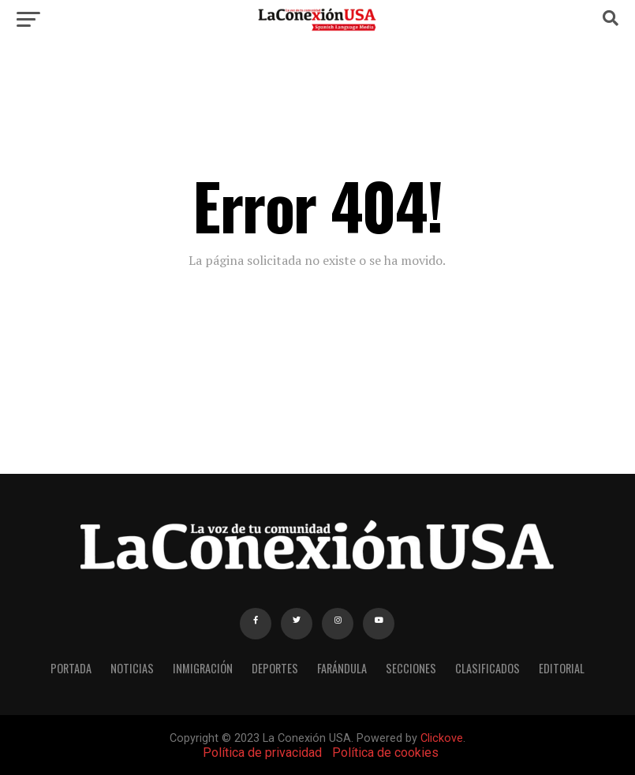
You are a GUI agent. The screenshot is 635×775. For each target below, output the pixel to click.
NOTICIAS (132, 668)
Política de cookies (385, 752)
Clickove (441, 738)
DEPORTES (275, 668)
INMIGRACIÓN (203, 668)
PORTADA (71, 668)
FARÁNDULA (342, 668)
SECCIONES (411, 668)
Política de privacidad (262, 752)
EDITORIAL (562, 668)
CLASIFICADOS (487, 668)
